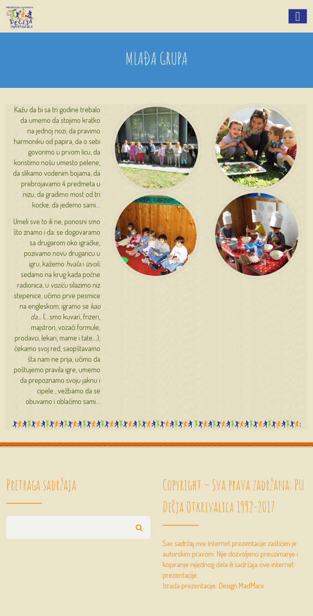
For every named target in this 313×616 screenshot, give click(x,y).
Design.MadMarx (241, 585)
